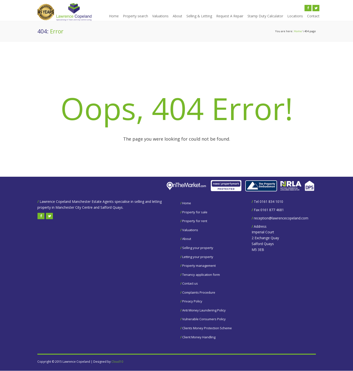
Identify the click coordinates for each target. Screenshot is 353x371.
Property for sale (194, 212)
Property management (199, 265)
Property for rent (194, 221)
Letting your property (197, 257)
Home (114, 16)
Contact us (190, 283)
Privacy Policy (192, 301)
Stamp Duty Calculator (265, 16)
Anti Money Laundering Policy (204, 310)
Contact (313, 16)
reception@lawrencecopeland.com (281, 218)
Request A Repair (229, 16)
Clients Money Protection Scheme (207, 328)
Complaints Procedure (198, 292)
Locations (295, 16)
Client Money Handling (198, 337)
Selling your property (197, 248)
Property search (135, 16)
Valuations (160, 16)
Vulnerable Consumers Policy (204, 319)
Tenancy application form (201, 274)
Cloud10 (117, 362)
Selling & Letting (199, 16)
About (177, 16)
